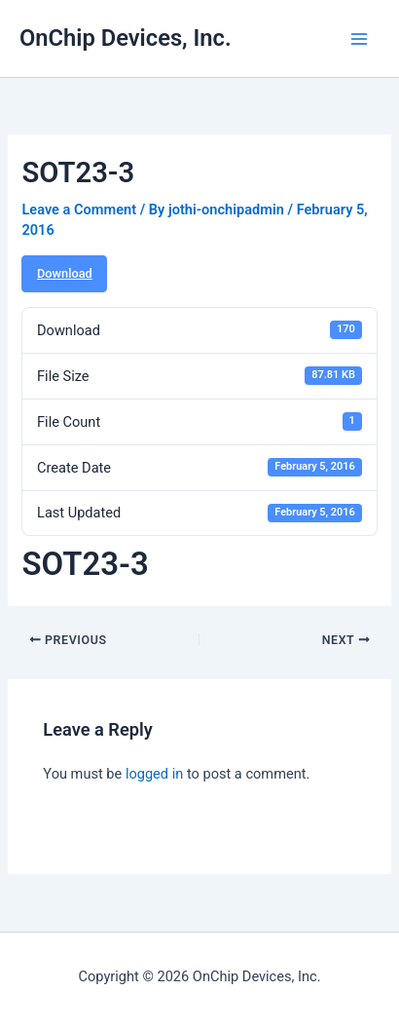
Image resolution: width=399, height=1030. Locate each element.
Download (64, 273)
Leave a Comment (78, 209)
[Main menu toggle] (359, 39)
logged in (154, 773)
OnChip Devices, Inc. (125, 38)
